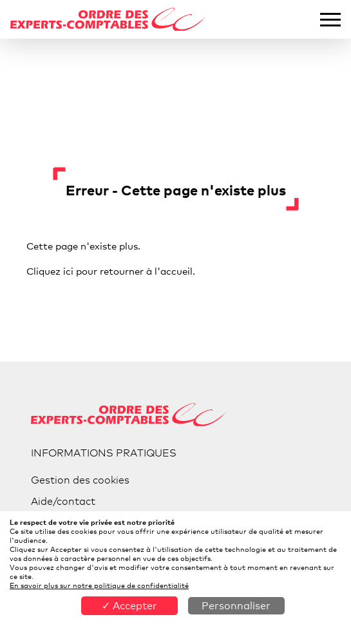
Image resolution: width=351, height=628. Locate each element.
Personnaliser (236, 606)
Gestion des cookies (80, 480)
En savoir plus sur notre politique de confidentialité (99, 585)
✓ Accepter (129, 606)
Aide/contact (63, 501)
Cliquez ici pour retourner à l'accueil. (110, 271)
